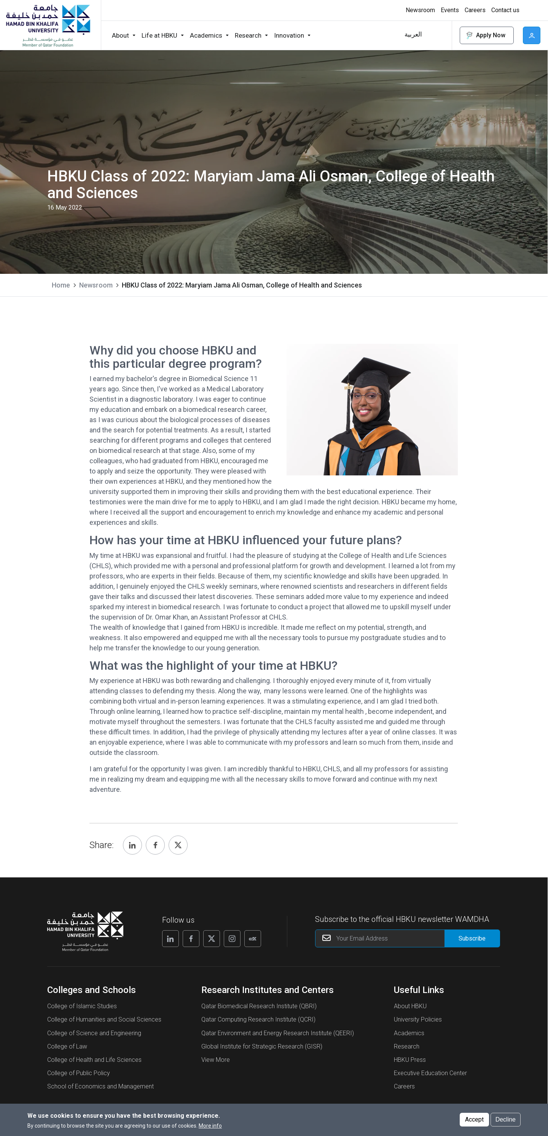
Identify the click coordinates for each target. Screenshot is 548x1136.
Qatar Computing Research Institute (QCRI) (258, 1019)
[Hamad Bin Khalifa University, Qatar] (47, 25)
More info (210, 1126)
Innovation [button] (289, 35)
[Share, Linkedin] (132, 845)
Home (61, 285)
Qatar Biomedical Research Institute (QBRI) (259, 1006)
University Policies (418, 1019)
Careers (404, 1086)
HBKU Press (410, 1059)
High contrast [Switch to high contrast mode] (531, 10)
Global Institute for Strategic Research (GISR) (261, 1046)
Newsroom (96, 285)
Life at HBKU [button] (159, 35)
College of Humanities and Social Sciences (104, 1019)
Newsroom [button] (420, 10)
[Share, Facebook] (155, 845)
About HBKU (410, 1006)
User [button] (531, 35)
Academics (409, 1033)
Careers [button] (475, 10)
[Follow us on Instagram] (232, 938)
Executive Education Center (430, 1073)
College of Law (67, 1046)
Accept (474, 1119)
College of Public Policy (78, 1073)
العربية (413, 34)
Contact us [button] (505, 10)
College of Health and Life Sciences (94, 1059)
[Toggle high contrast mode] (529, 10)
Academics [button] (206, 35)
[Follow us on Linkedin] (170, 938)
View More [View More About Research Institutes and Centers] (215, 1059)
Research (406, 1046)
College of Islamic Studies (82, 1006)
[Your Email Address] (407, 938)
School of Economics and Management (100, 1086)
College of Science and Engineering (94, 1033)
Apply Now (485, 35)
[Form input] (472, 938)
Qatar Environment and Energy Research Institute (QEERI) (277, 1033)
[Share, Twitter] (178, 845)
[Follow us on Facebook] (191, 938)
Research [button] (248, 35)
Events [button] (450, 10)
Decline (505, 1119)
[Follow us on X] (211, 938)
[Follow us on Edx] (252, 938)
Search (438, 35)
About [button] (120, 35)
